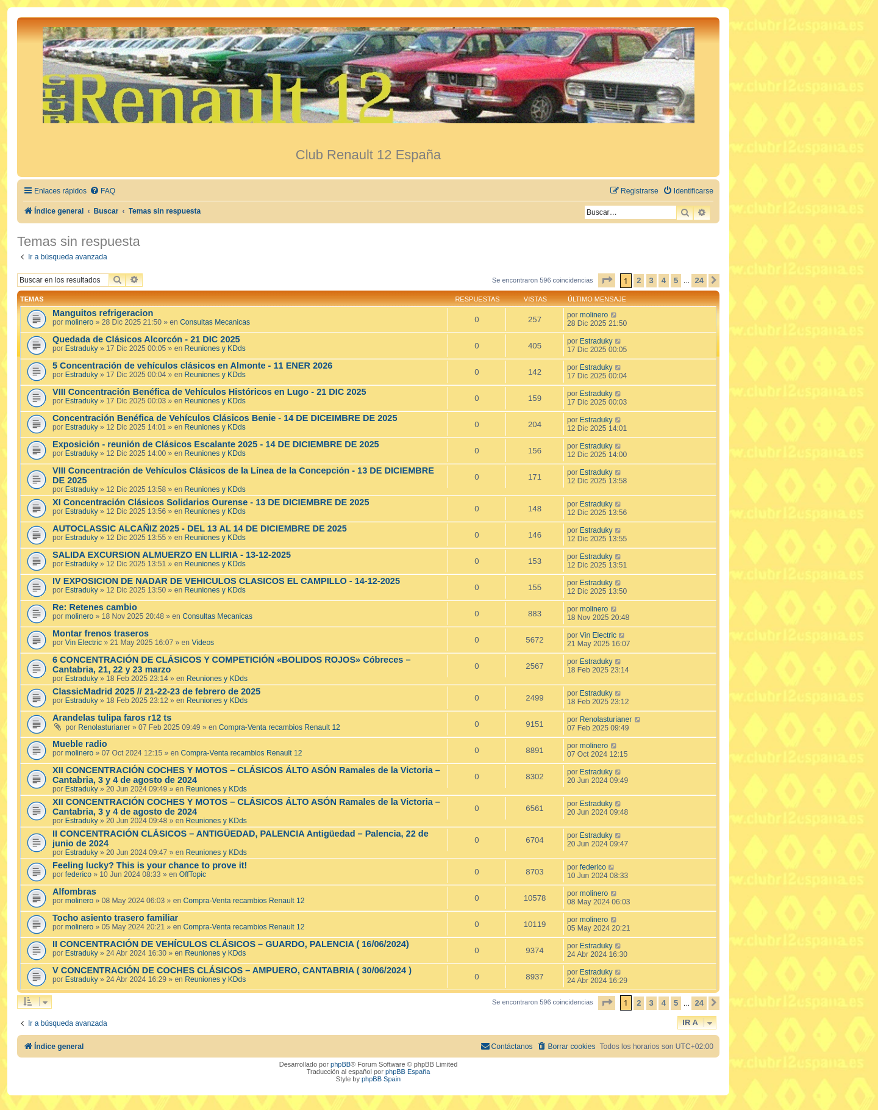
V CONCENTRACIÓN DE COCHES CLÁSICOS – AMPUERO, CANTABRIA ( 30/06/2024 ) (232, 970)
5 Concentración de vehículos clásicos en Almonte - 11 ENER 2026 (192, 365)
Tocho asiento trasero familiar (115, 918)
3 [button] (651, 280)
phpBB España (407, 1071)
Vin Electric (83, 642)
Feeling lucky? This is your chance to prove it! (149, 865)
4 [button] (664, 280)
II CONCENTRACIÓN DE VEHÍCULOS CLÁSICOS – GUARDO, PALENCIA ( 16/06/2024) (230, 944)
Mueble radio (79, 744)
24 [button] (698, 280)
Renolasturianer (104, 727)
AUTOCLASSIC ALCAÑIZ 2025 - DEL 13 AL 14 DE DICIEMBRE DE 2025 (199, 528)
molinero (79, 322)
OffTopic (192, 874)
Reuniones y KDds (215, 348)
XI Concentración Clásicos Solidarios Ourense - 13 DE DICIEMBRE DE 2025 (210, 502)
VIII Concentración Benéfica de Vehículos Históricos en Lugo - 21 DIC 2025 (209, 392)
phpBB (340, 1064)
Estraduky (81, 348)
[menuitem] (102, 191)
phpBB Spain (381, 1079)
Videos (202, 642)
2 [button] (639, 280)
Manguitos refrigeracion (102, 313)
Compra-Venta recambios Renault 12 (279, 727)
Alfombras (74, 891)
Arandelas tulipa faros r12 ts (111, 718)
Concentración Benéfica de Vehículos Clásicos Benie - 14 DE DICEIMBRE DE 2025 (225, 418)
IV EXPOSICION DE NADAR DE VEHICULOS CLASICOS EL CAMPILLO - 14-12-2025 (226, 581)
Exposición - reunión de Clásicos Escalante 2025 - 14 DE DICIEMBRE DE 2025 (215, 444)
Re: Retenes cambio (94, 607)
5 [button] (676, 280)
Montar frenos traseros (100, 633)
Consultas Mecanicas (215, 322)
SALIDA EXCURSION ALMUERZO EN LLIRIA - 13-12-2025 (171, 555)
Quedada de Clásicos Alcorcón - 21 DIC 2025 (146, 339)
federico (78, 874)
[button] (606, 280)
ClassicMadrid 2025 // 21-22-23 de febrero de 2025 (156, 691)
